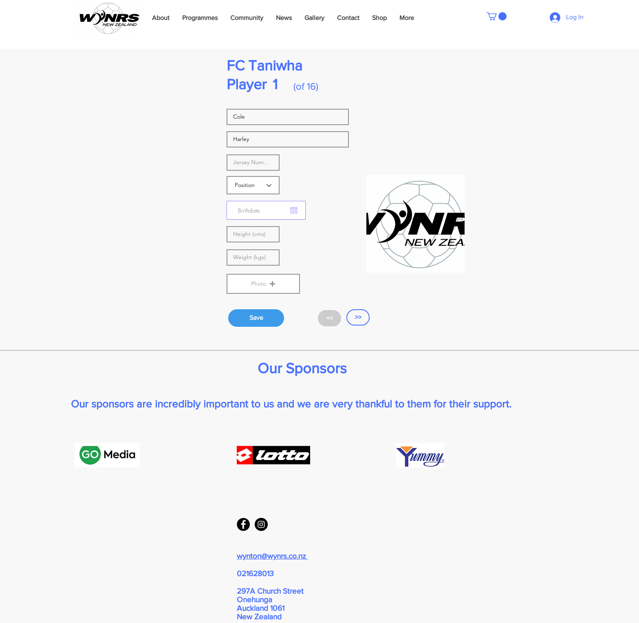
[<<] (329, 318)
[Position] (253, 185)
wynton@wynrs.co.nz (272, 556)
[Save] (256, 318)
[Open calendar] (294, 210)
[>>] (358, 317)
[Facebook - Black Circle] (243, 524)
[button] (497, 16)
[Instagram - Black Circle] (261, 524)
